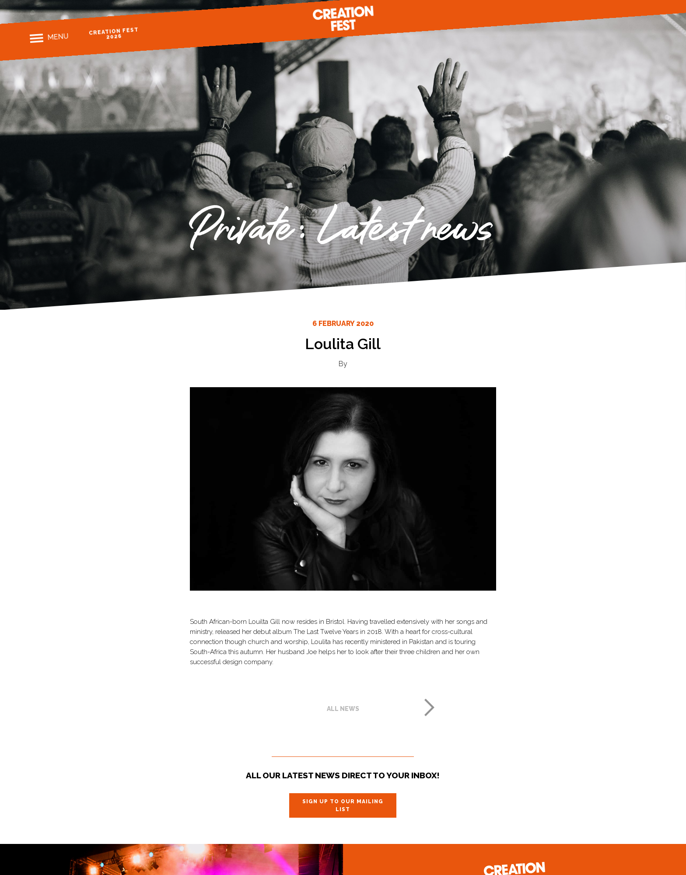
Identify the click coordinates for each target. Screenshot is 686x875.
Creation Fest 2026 (113, 33)
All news (343, 708)
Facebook (606, 8)
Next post (429, 707)
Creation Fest (343, 18)
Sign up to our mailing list (342, 805)
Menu (57, 37)
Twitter (636, 6)
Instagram (621, 8)
